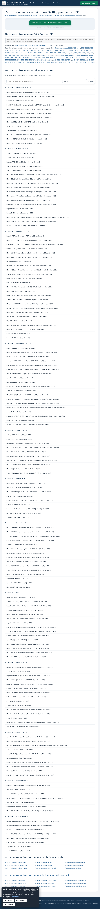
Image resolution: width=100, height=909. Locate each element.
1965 (54, 55)
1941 (63, 58)
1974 (18, 55)
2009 (52, 50)
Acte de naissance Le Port (43, 862)
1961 (70, 55)
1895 (64, 62)
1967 (46, 55)
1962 (67, 55)
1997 (15, 53)
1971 (30, 55)
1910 (92, 60)
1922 (50, 60)
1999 (7, 53)
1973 (22, 55)
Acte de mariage (76, 903)
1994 (27, 53)
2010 (47, 50)
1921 (54, 60)
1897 (56, 62)
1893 (72, 62)
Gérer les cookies (49, 903)
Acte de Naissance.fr (17, 3)
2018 (15, 50)
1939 (71, 58)
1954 (11, 58)
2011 (43, 50)
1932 (11, 60)
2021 (91, 48)
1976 (11, 55)
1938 (75, 58)
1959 (79, 55)
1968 (42, 55)
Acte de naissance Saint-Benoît (75, 880)
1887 (8, 65)
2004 (74, 50)
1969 (38, 55)
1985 (63, 53)
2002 (83, 50)
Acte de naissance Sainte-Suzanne (16, 868)
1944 (51, 58)
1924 (42, 60)
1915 (73, 60)
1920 (58, 60)
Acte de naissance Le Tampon (15, 886)
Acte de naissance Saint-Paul (74, 865)
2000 (92, 50)
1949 (31, 58)
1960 (74, 55)
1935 (87, 58)
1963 (63, 55)
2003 (78, 50)
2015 (27, 50)
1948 (35, 58)
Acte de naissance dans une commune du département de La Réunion (38, 875)
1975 (14, 55)
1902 (36, 62)
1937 (79, 58)
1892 (76, 62)
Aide (58, 3)
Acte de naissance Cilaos (73, 868)
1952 (19, 58)
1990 (43, 53)
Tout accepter (9, 904)
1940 (67, 58)
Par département (35, 3)
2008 (56, 50)
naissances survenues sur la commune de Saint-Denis (33, 45)
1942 (59, 58)
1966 (50, 55)
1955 (7, 58)
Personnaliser (20, 900)
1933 (7, 60)
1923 (46, 60)
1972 (26, 55)
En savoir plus (15, 896)
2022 (87, 48)
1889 (88, 62)
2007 (61, 50)
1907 (15, 62)
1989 (47, 53)
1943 (55, 58)
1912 (84, 60)
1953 (15, 58)
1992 (35, 53)
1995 (23, 53)
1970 (34, 55)
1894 (68, 62)
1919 (62, 60)
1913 (81, 60)
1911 (88, 60)
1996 (19, 53)
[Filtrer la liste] (33, 81)
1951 (23, 58)
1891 (80, 62)
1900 (44, 62)
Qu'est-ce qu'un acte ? (48, 3)
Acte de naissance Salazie (43, 865)
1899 (48, 62)
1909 (7, 62)
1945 (47, 58)
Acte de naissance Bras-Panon (75, 862)
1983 (71, 53)
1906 (19, 62)
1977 (7, 55)
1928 (27, 60)
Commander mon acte (89, 3)
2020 (7, 50)
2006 (65, 50)
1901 (40, 62)
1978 (91, 53)
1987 (55, 53)
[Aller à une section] (74, 81)
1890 (84, 62)
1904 (28, 62)
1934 (92, 58)
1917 (66, 60)
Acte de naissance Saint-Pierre (15, 883)
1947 (39, 58)
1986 (59, 53)
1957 (87, 55)
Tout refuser (8, 900)
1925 (38, 60)
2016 (23, 50)
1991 (39, 53)
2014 (31, 50)
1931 (14, 60)
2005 (70, 50)
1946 (43, 58)
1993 (31, 53)
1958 (83, 55)
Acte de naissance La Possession (16, 865)
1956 (91, 55)
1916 (69, 60)
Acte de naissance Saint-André (45, 868)
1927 (31, 60)
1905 (23, 62)
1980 (83, 53)
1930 (19, 60)
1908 (11, 62)
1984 (67, 53)
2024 (78, 48)
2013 (35, 50)
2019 (11, 50)
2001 (87, 50)
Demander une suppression (35, 41)
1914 (77, 60)
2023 (83, 48)
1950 (27, 58)
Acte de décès (87, 903)
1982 (75, 53)
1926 (34, 60)
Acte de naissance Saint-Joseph (45, 886)
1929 (23, 60)
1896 (60, 62)
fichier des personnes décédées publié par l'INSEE (29, 39)
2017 (19, 50)
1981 (79, 53)
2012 (39, 50)
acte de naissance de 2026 (63, 48)
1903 (32, 62)
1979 (87, 53)
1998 (11, 53)
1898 (52, 62)
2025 (74, 48)
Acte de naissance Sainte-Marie (15, 862)
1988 (51, 53)
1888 (93, 62)
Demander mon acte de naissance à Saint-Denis (50, 23)
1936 (83, 58)
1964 (58, 55)
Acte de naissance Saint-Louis (45, 883)
